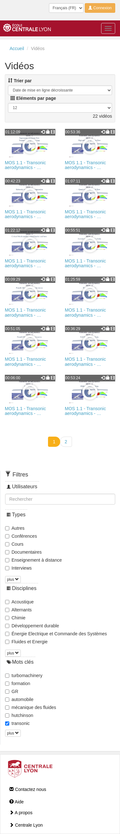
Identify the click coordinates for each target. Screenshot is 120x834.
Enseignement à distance (33, 560)
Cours (14, 544)
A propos (20, 812)
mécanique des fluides (30, 707)
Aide (16, 801)
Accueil (17, 48)
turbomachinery (24, 675)
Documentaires (23, 552)
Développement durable (32, 625)
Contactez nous (27, 789)
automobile (19, 699)
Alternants (18, 609)
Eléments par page (33, 98)
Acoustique (19, 601)
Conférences (21, 536)
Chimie (15, 617)
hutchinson (19, 715)
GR (11, 691)
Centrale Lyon (26, 825)
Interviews (18, 568)
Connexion (100, 8)
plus (13, 579)
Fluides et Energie (26, 641)
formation (17, 683)
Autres (14, 528)
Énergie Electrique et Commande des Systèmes (56, 633)
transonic (17, 723)
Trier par (20, 80)
